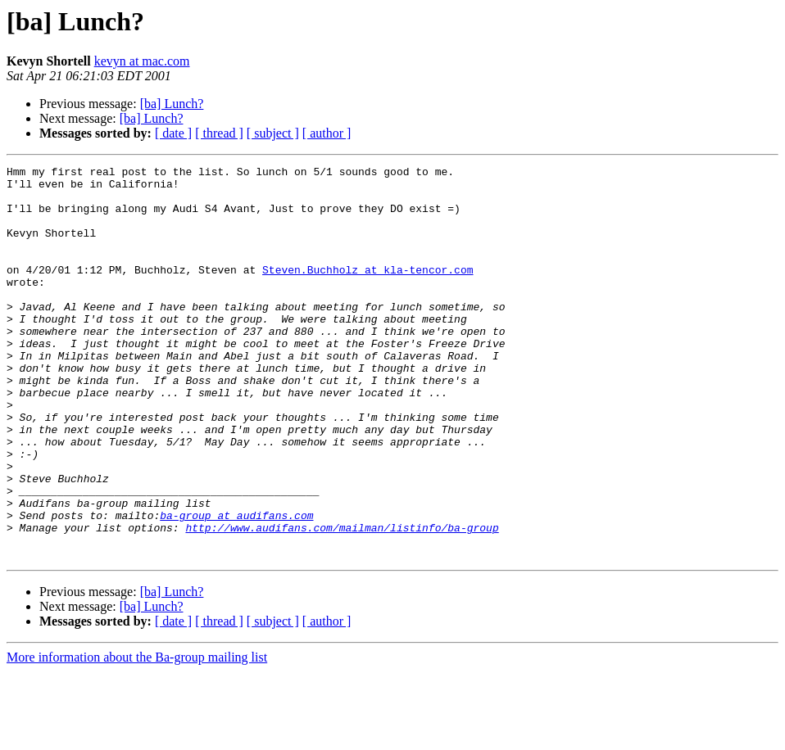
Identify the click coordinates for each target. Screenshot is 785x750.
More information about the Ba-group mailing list (137, 736)
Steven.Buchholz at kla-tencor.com (367, 291)
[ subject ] (273, 133)
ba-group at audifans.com (236, 586)
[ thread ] (219, 133)
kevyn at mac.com (142, 61)
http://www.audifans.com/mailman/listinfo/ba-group (341, 601)
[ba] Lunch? (172, 104)
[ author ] (327, 133)
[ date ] (173, 133)
